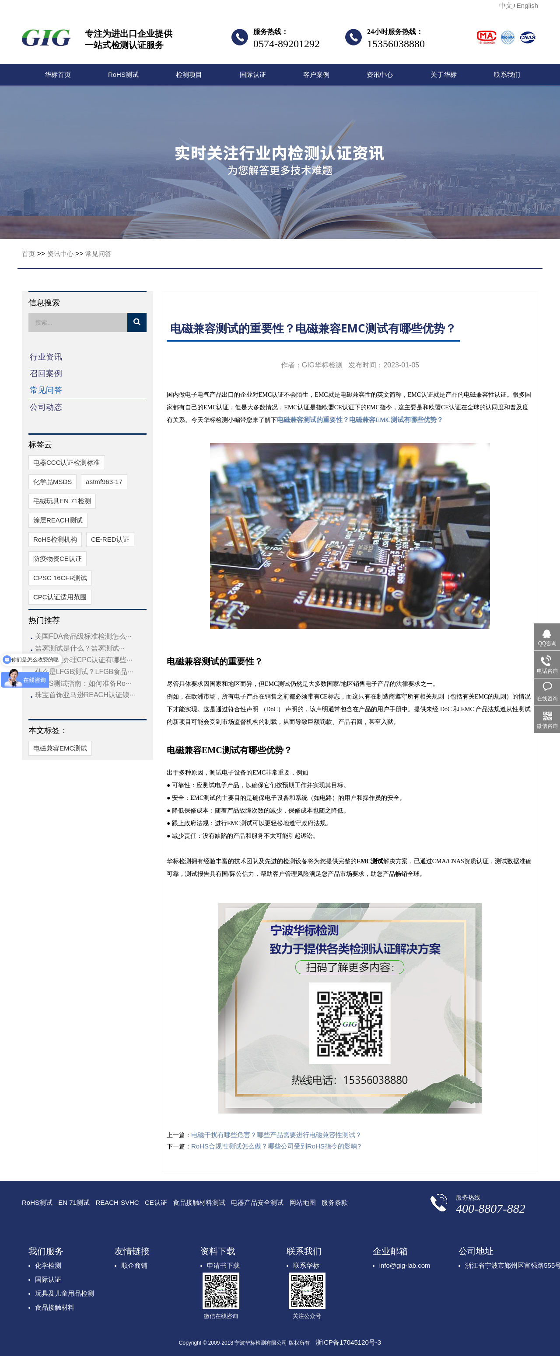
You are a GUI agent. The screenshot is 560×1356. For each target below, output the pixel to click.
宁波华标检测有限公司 (46, 40)
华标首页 (58, 74)
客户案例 (316, 74)
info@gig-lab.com (404, 1265)
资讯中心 (380, 74)
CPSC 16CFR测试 (60, 577)
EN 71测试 (74, 1202)
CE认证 (156, 1202)
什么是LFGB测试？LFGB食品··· (84, 671)
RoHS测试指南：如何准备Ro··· (83, 683)
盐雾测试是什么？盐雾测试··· (80, 648)
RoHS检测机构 (55, 539)
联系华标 (306, 1265)
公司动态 (46, 407)
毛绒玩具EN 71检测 (62, 501)
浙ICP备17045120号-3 (348, 1342)
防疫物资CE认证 (57, 558)
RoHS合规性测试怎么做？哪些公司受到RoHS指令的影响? (276, 1146)
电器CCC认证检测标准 (66, 462)
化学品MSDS (52, 481)
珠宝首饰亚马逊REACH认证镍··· (85, 695)
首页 (28, 253)
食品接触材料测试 (199, 1202)
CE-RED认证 (110, 539)
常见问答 (98, 253)
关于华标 (443, 74)
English (527, 5)
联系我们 (507, 74)
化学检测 (48, 1265)
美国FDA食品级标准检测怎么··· (83, 636)
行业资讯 (46, 357)
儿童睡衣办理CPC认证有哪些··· (84, 660)
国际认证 (253, 74)
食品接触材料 (54, 1307)
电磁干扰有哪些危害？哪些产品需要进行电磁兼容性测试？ (276, 1134)
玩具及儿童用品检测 (64, 1293)
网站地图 (303, 1202)
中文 (505, 5)
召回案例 (46, 373)
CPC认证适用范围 (60, 597)
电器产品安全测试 (257, 1202)
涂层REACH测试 (58, 520)
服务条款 (335, 1202)
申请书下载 (223, 1265)
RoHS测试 (123, 74)
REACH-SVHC (117, 1202)
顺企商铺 (134, 1265)
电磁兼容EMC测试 (60, 748)
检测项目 (189, 74)
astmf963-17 (104, 481)
